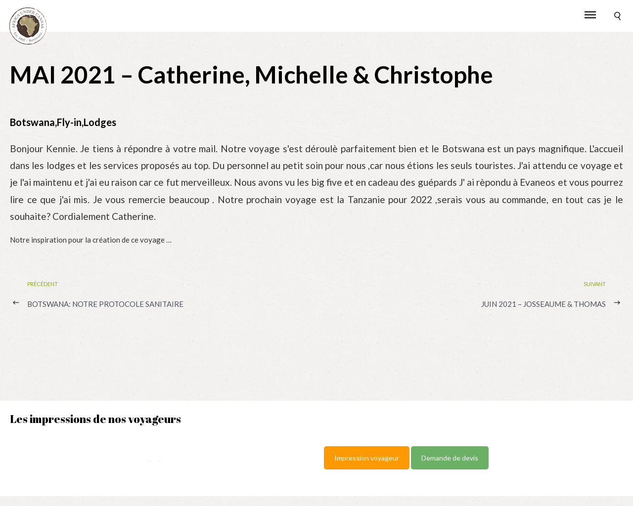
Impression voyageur (366, 458)
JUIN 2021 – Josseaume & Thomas (543, 303)
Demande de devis (449, 458)
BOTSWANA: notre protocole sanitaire (105, 303)
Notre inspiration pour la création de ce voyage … (91, 239)
